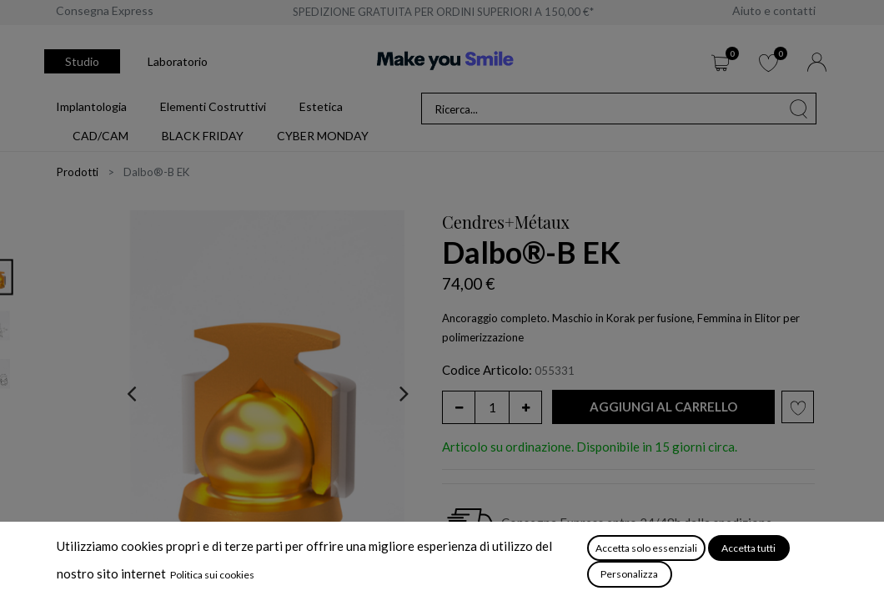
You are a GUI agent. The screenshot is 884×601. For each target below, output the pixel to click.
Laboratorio (178, 61)
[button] (663, 407)
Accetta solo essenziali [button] (646, 548)
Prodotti (77, 172)
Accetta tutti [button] (748, 548)
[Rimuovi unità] (458, 407)
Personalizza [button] (629, 574)
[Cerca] (798, 108)
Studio (82, 61)
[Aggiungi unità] (525, 407)
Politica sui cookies (212, 574)
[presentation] (131, 393)
